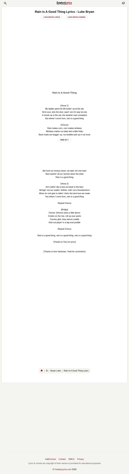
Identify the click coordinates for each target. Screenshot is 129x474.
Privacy (80, 459)
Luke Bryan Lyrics (51, 17)
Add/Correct (50, 459)
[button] (5, 3)
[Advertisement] (64, 71)
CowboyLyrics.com (63, 469)
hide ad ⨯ (64, 140)
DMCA (71, 459)
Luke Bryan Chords (76, 17)
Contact (62, 459)
